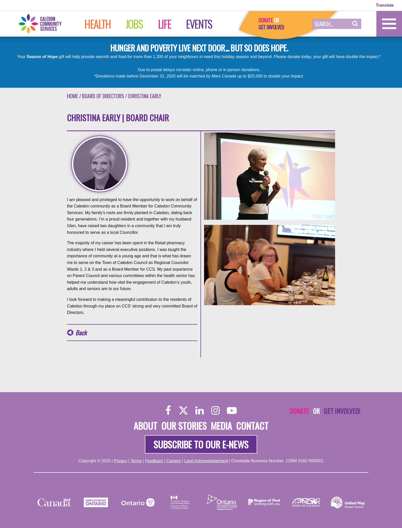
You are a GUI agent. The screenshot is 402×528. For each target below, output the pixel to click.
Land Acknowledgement (206, 461)
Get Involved (271, 27)
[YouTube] (232, 410)
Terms (136, 461)
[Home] (45, 23)
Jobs (134, 24)
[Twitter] (183, 410)
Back (80, 333)
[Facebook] (168, 410)
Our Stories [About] (184, 425)
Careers (173, 461)
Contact (252, 425)
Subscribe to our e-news (201, 444)
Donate (265, 20)
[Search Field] (330, 24)
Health (97, 24)
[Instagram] (215, 410)
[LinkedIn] (199, 410)
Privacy (120, 461)
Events (199, 24)
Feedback (154, 461)
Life (164, 24)
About (145, 425)
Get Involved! (342, 411)
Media (221, 425)
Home (72, 96)
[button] (355, 24)
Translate (385, 5)
